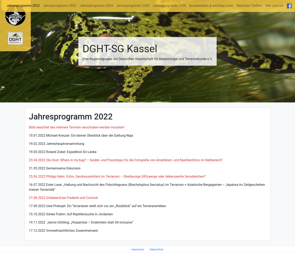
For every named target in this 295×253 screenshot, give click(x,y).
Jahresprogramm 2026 (169, 6)
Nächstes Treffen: (249, 6)
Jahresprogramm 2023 (59, 6)
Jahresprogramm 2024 (96, 6)
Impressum (138, 249)
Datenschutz (156, 249)
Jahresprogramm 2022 (23, 6)
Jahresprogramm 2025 (133, 6)
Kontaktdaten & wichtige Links (211, 6)
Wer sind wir (275, 6)
